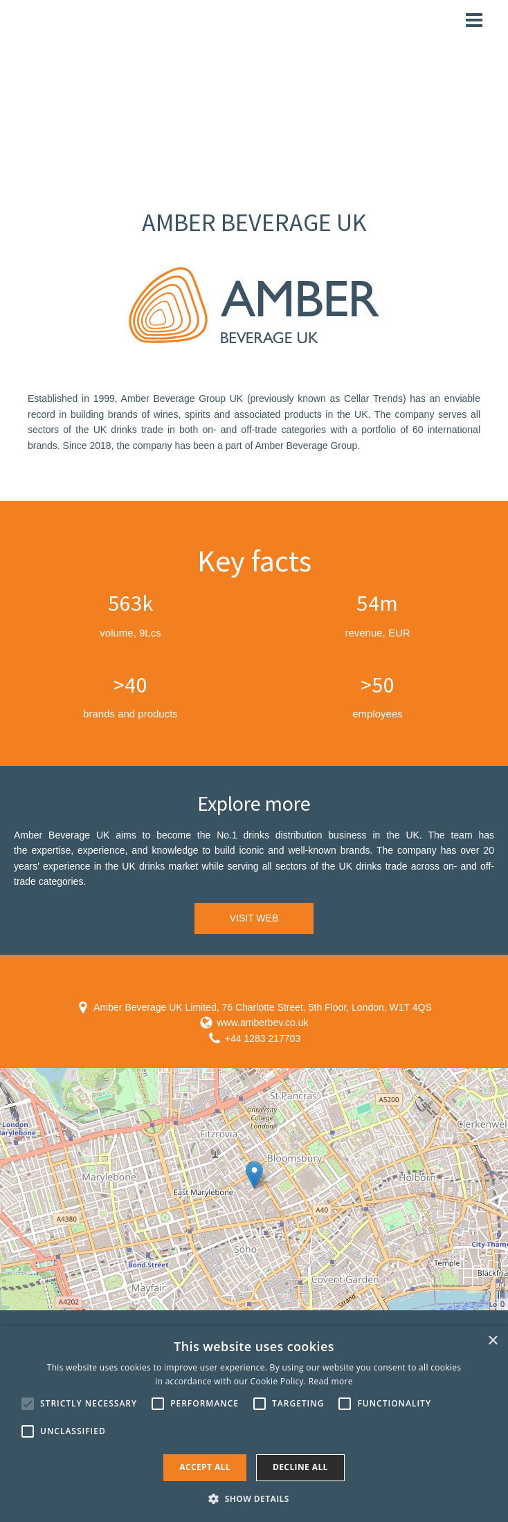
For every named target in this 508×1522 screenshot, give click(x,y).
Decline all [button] (300, 1467)
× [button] (492, 1341)
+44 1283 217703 (262, 1038)
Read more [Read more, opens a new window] (331, 1381)
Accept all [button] (204, 1467)
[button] (254, 1498)
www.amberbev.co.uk (262, 1022)
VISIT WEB (254, 918)
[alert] (254, 1424)
